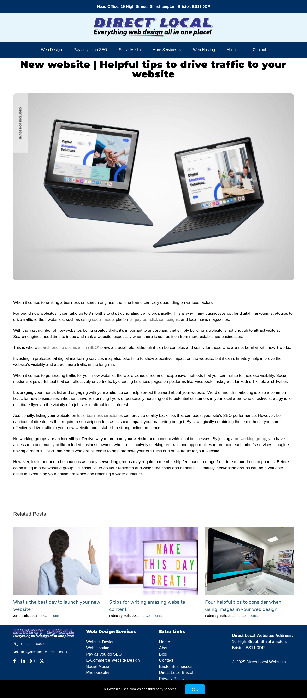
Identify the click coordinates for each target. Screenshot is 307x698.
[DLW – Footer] (44, 630)
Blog (163, 654)
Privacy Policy (171, 678)
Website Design (100, 642)
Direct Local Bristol (176, 672)
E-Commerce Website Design (113, 660)
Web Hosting (97, 648)
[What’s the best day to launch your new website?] (57, 529)
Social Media (97, 666)
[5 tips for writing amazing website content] (153, 529)
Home (164, 642)
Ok (195, 689)
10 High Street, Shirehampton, (259, 641)
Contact (166, 660)
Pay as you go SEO (104, 654)
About (164, 648)
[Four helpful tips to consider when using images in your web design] (249, 529)
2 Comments (50, 616)
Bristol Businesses (175, 666)
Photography (97, 672)
